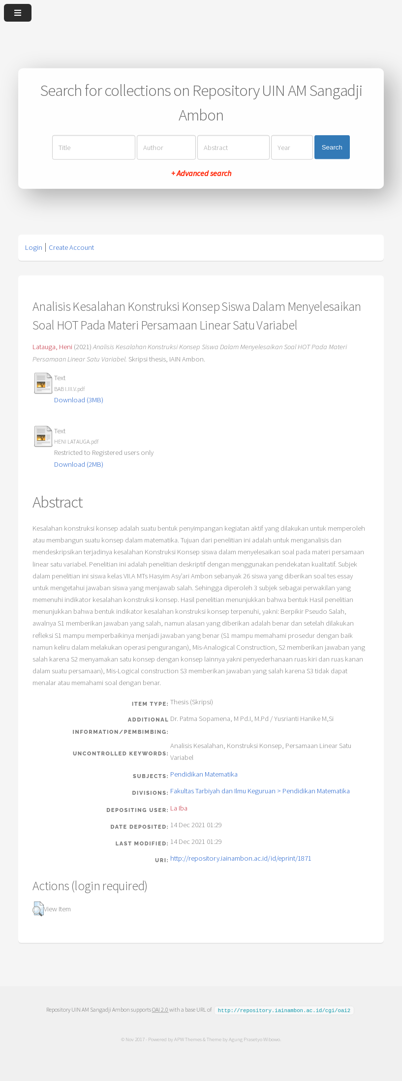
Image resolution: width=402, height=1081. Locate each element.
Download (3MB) (78, 399)
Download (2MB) (78, 464)
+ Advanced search (201, 173)
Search (332, 147)
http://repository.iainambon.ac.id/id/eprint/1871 (240, 858)
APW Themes (188, 1038)
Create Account (71, 247)
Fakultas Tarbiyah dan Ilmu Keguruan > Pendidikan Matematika (260, 790)
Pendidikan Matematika (204, 774)
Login (33, 247)
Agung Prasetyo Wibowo (254, 1038)
